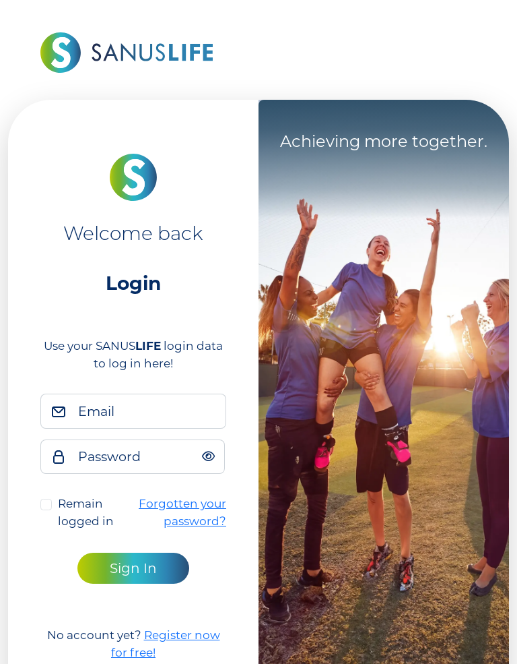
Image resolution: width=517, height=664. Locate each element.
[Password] (147, 457)
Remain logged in (86, 512)
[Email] (148, 411)
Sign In (133, 568)
